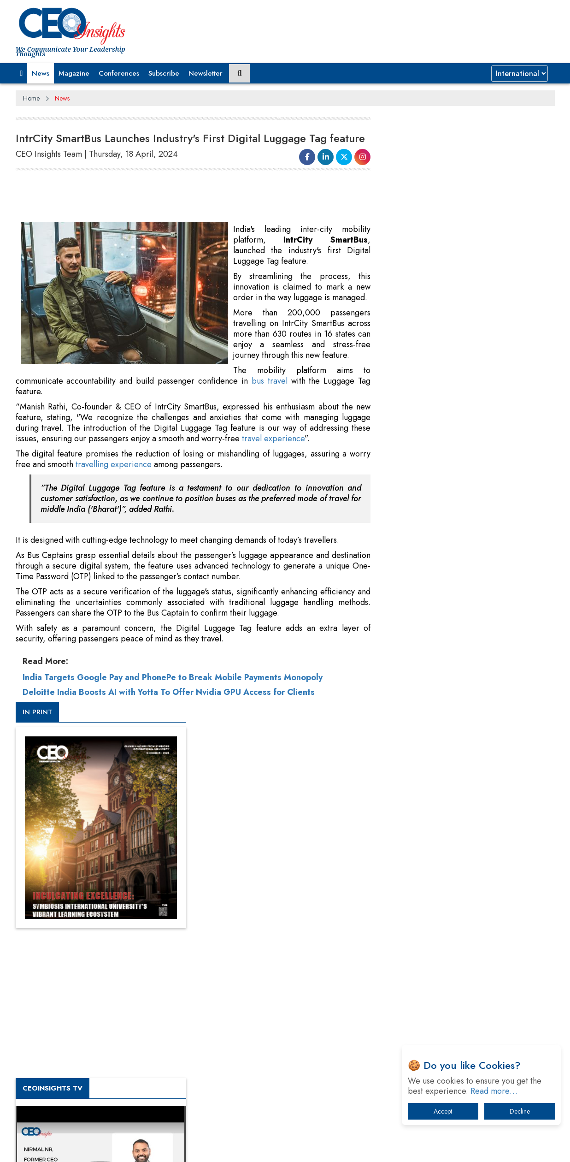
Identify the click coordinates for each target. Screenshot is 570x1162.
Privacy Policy (127, 1148)
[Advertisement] (183, 196)
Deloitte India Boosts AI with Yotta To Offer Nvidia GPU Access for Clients (169, 692)
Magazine (74, 73)
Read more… (493, 1091)
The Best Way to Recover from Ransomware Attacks (463, 983)
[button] (22, 73)
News (40, 73)
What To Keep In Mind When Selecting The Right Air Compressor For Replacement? (470, 955)
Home (31, 98)
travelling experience (114, 464)
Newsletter (205, 73)
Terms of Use (181, 1148)
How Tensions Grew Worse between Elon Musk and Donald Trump (468, 1012)
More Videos (408, 643)
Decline (520, 1111)
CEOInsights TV (421, 499)
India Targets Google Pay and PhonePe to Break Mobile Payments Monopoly (173, 677)
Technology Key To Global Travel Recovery (461, 930)
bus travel (269, 381)
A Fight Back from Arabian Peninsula (452, 882)
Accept (443, 1111)
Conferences (119, 73)
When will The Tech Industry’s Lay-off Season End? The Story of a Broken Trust (473, 907)
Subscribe (163, 73)
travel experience (273, 439)
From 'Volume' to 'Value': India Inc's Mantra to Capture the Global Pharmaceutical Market (466, 859)
